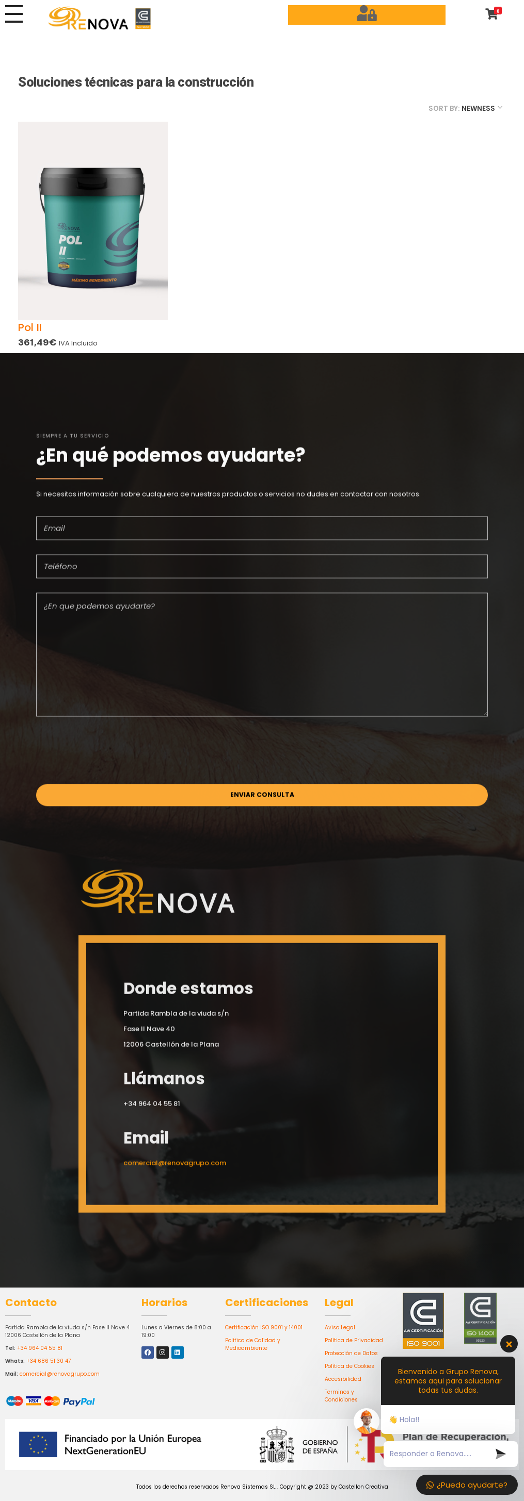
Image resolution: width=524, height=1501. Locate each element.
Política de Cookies (349, 1366)
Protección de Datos (351, 1353)
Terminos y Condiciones (341, 1396)
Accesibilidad (343, 1379)
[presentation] (114, 756)
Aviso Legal (340, 1327)
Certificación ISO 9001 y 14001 (264, 1327)
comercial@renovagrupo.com (60, 1374)
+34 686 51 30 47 (48, 1361)
